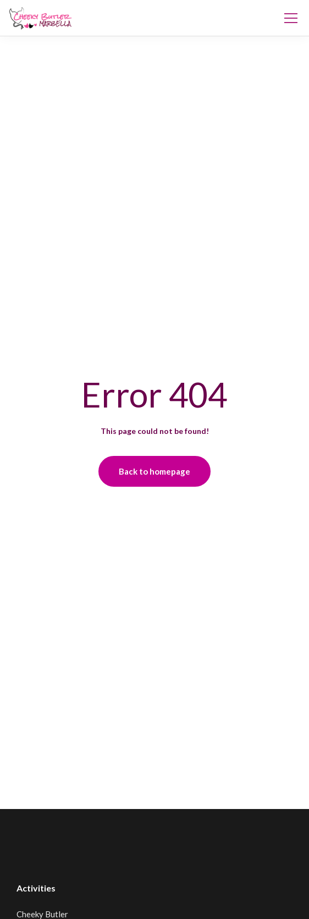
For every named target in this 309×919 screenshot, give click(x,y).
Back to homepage (154, 471)
